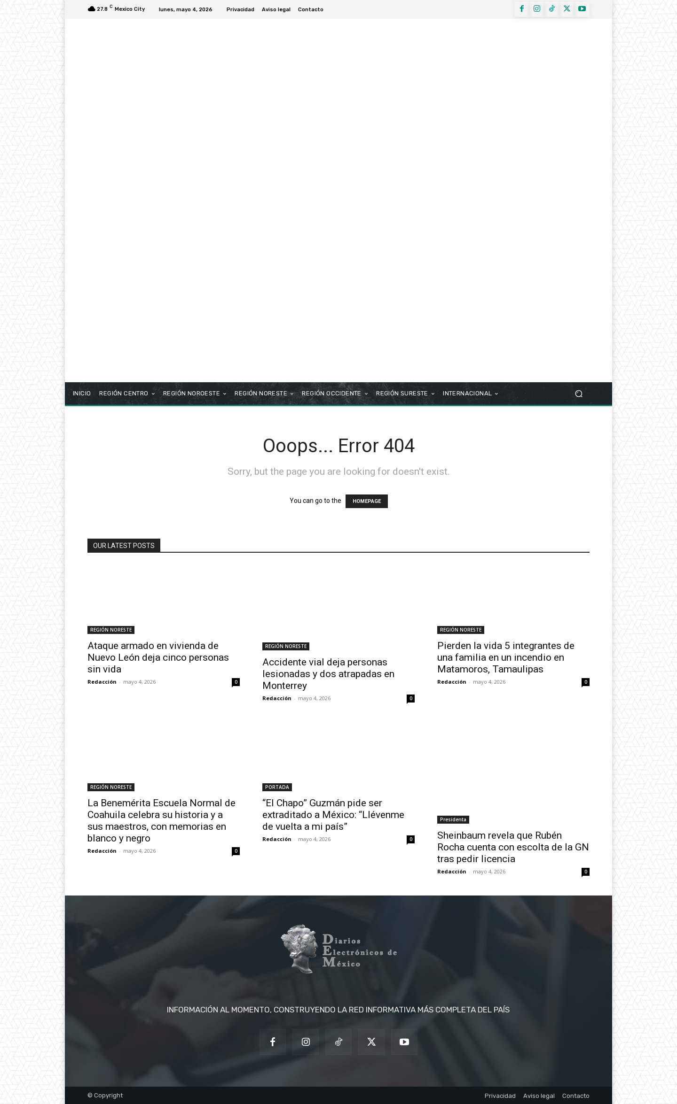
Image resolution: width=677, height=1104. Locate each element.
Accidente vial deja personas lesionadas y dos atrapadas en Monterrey (328, 673)
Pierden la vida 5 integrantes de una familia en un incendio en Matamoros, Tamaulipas (506, 657)
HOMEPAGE (367, 501)
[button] (578, 394)
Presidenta (453, 819)
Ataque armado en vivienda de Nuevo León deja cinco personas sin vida (158, 657)
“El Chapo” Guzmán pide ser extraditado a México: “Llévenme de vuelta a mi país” (333, 814)
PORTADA (277, 787)
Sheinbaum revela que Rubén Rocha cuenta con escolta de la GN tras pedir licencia (513, 847)
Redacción (102, 681)
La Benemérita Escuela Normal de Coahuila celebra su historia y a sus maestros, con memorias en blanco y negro (161, 820)
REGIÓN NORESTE (111, 629)
